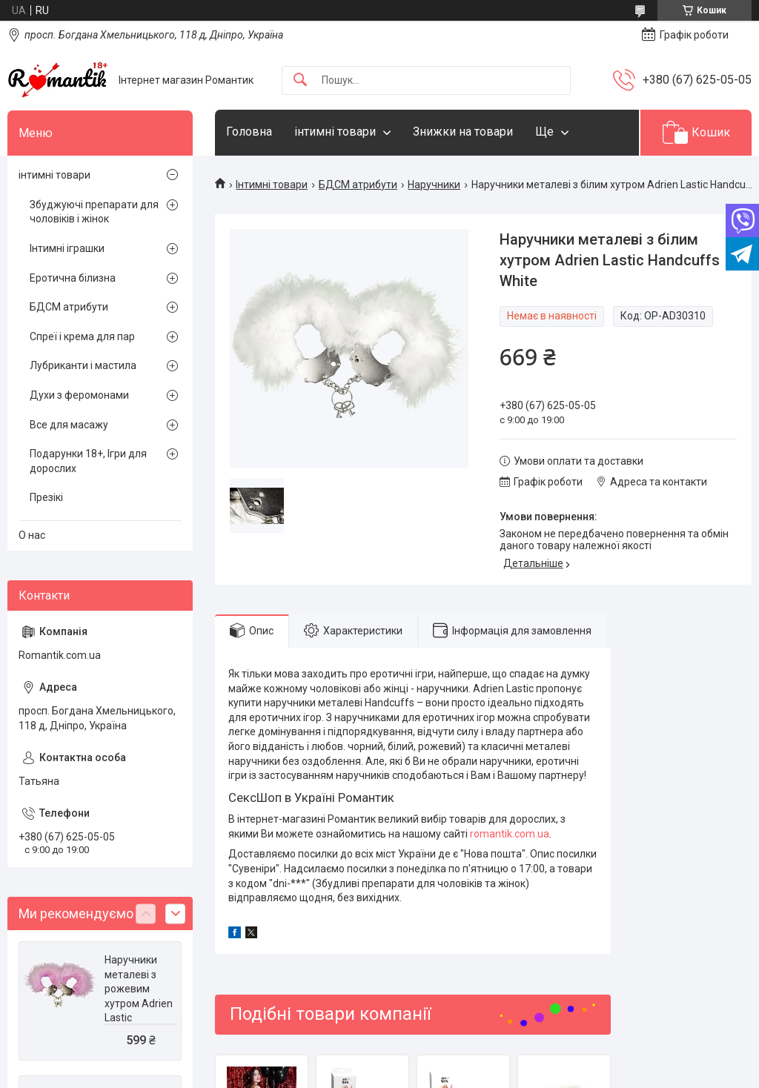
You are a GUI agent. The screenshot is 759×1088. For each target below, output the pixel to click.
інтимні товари (335, 132)
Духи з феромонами (79, 395)
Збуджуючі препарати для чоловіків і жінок (94, 212)
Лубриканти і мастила (83, 365)
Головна (249, 132)
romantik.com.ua (509, 834)
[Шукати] (300, 80)
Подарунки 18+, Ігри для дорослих (88, 461)
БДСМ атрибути (358, 184)
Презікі (46, 497)
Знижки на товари (463, 132)
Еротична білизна (73, 278)
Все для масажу (69, 425)
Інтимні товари (272, 184)
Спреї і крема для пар (82, 336)
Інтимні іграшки (67, 248)
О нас (32, 535)
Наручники (434, 184)
